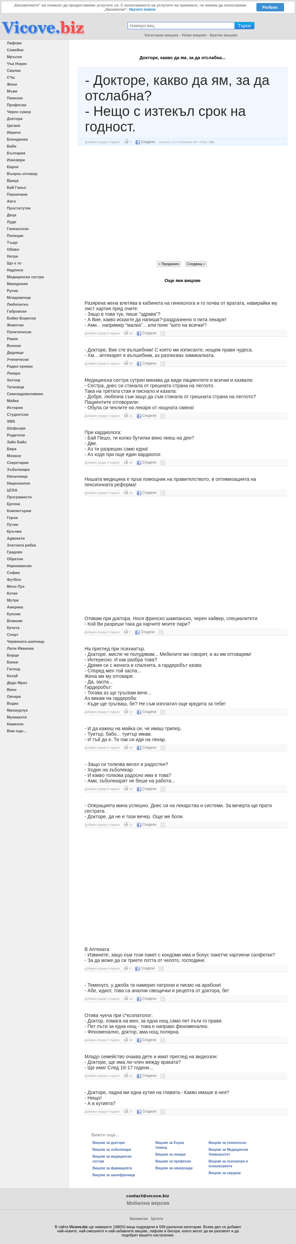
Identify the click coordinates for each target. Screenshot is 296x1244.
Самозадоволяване (25, 394)
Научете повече (142, 9)
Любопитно (18, 304)
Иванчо (14, 132)
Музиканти (17, 717)
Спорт (12, 634)
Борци (13, 655)
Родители (16, 435)
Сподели (145, 142)
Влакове (15, 621)
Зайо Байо (16, 442)
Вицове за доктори (108, 1143)
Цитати (157, 1219)
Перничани (17, 194)
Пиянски (15, 98)
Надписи (15, 270)
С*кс (11, 77)
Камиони (15, 724)
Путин (12, 524)
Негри (12, 256)
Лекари (13, 373)
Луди (11, 222)
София (13, 573)
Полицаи (15, 236)
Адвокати (16, 538)
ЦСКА (12, 490)
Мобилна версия (148, 1203)
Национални (18, 483)
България (16, 153)
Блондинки (17, 139)
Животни (15, 325)
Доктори (15, 119)
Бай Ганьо (16, 187)
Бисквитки (139, 1219)
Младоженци (19, 297)
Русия (12, 291)
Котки (12, 593)
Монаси (14, 456)
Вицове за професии (173, 1161)
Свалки (14, 70)
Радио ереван (20, 366)
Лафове (14, 43)
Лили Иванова (20, 648)
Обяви (13, 249)
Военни (14, 346)
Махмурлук (17, 710)
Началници (17, 476)
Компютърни (19, 511)
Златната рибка (21, 545)
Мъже (12, 91)
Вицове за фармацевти (112, 1168)
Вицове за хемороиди (174, 1168)
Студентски (18, 414)
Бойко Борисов (21, 318)
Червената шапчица (25, 641)
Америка (15, 607)
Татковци (15, 387)
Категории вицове (162, 35)
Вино (12, 690)
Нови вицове (194, 35)
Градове (14, 552)
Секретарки (18, 463)
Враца (13, 181)
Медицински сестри (25, 277)
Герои (12, 518)
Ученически (18, 359)
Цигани (13, 125)
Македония (17, 284)
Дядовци (15, 352)
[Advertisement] (182, 203)
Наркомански (19, 566)
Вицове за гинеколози (227, 1143)
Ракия (12, 339)
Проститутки (19, 208)
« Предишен (168, 264)
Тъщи (12, 242)
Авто (11, 201)
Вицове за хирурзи (225, 1173)
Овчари (14, 696)
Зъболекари (18, 469)
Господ (13, 669)
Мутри (13, 600)
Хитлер (13, 380)
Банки (12, 662)
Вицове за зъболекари (111, 1149)
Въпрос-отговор (22, 174)
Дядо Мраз (17, 683)
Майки (13, 401)
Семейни (15, 50)
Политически (19, 332)
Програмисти (19, 497)
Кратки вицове (223, 35)
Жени (12, 84)
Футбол (14, 579)
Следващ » (196, 264)
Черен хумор (19, 112)
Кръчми (14, 531)
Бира (12, 449)
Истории (15, 407)
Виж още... (16, 731)
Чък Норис (17, 64)
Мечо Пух (15, 586)
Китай (12, 676)
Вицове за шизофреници (113, 1175)
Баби (12, 146)
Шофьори (16, 428)
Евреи (13, 167)
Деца (11, 215)
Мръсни (14, 57)
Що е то (14, 263)
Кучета (13, 628)
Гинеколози (18, 229)
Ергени (13, 504)
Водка (12, 703)
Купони (14, 614)
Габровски (16, 311)
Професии (16, 105)
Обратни (15, 559)
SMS (11, 421)
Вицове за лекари (170, 1154)
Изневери (16, 160)
